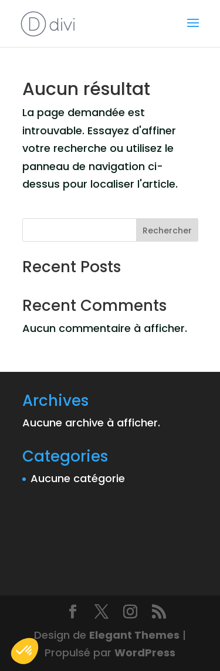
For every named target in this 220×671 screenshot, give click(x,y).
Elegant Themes (134, 635)
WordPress (144, 652)
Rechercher (167, 230)
